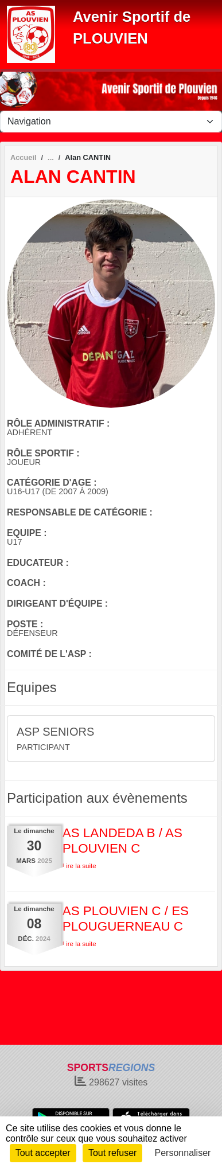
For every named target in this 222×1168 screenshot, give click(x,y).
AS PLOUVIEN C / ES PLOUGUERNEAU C (126, 918)
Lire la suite (79, 865)
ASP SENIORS (55, 731)
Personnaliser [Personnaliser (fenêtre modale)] (183, 1153)
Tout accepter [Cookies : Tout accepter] (43, 1153)
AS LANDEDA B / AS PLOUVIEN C (122, 841)
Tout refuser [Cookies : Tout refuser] (112, 1153)
